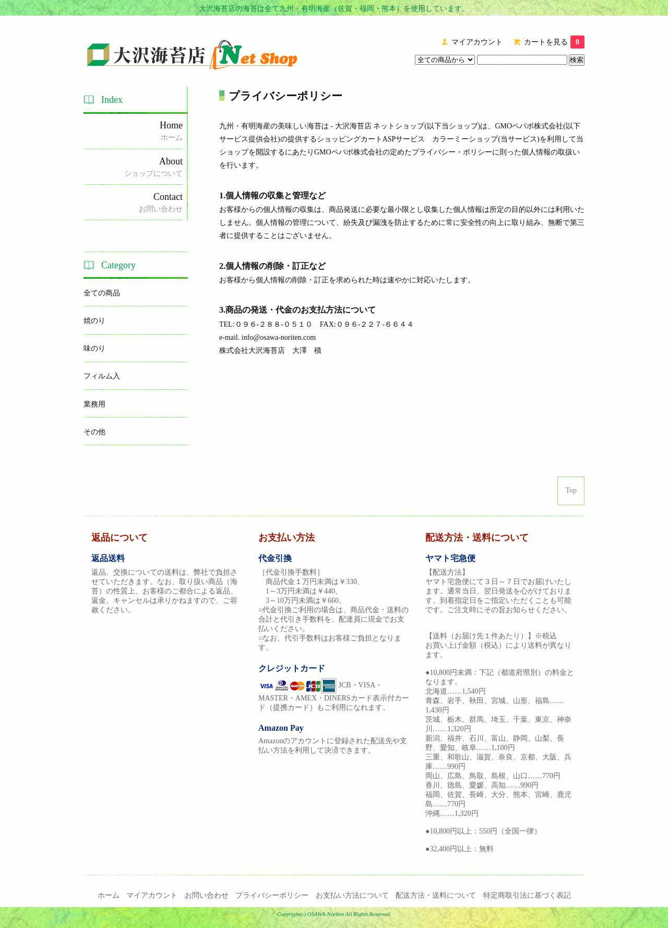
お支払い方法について (352, 895)
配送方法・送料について (436, 895)
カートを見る (554, 42)
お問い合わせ (207, 895)
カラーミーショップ (465, 139)
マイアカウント (477, 42)
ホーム (109, 895)
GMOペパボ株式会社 (529, 126)
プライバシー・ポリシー (452, 152)
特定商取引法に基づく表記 (527, 895)
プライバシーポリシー (271, 895)
